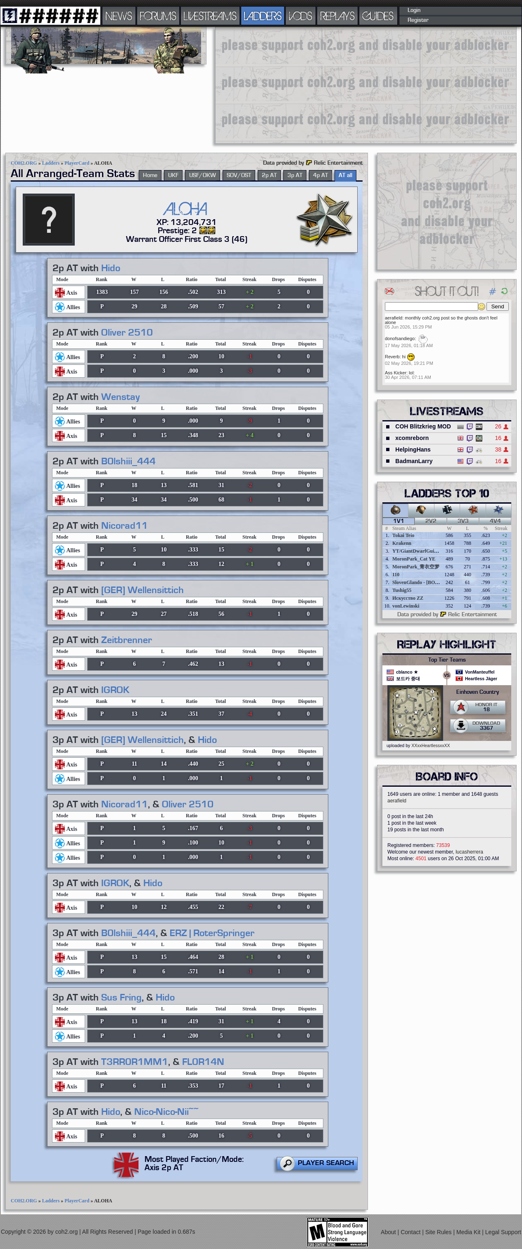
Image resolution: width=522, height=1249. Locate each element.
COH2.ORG (24, 163)
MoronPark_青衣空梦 (415, 567)
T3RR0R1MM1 (134, 1062)
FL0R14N (203, 1062)
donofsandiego (400, 338)
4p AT (320, 175)
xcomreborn (412, 438)
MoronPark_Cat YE (413, 559)
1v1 (398, 521)
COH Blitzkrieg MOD (423, 426)
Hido (110, 268)
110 (395, 574)
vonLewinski (405, 606)
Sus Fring (121, 998)
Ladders (51, 163)
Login (414, 10)
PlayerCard (76, 163)
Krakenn (401, 543)
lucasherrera (469, 852)
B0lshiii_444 (128, 461)
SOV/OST (239, 175)
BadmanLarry (413, 461)
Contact (411, 1232)
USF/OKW (202, 175)
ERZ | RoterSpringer (212, 933)
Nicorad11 (124, 526)
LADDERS (263, 16)
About (389, 1232)
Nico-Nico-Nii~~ (166, 1112)
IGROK (115, 690)
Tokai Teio (403, 535)
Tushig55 (401, 590)
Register (418, 20)
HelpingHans (413, 449)
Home (150, 175)
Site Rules (439, 1232)
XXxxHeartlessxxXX (430, 745)
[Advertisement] (300, 84)
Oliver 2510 (127, 333)
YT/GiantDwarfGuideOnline (422, 551)
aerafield (393, 317)
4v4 (495, 521)
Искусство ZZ (407, 598)
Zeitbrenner (126, 640)
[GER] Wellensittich (142, 590)
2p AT (269, 175)
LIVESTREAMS (210, 16)
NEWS (119, 16)
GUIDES (378, 16)
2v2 (431, 521)
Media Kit (469, 1232)
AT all (345, 175)
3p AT (294, 175)
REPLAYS (337, 16)
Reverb (392, 356)
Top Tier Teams (447, 660)
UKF (173, 175)
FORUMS (158, 16)
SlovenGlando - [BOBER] (419, 582)
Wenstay (120, 397)
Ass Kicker (395, 372)
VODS (300, 16)
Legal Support (503, 1232)
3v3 (463, 521)
